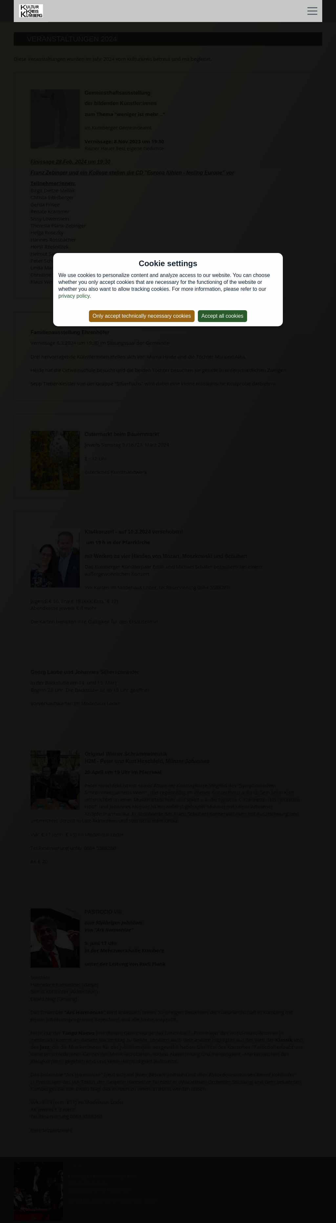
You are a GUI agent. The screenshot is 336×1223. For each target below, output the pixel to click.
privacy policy (74, 296)
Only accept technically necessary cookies (142, 316)
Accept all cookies (222, 316)
